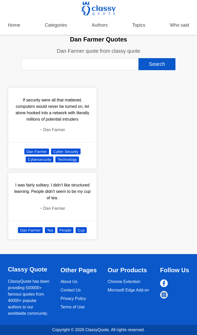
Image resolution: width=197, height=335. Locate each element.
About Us (69, 281)
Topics (138, 25)
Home (14, 25)
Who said (179, 25)
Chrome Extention (124, 281)
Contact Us (71, 290)
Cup (81, 230)
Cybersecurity (39, 159)
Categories (56, 25)
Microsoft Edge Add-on (128, 290)
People (66, 230)
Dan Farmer (36, 151)
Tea (50, 230)
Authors (99, 25)
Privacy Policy (73, 298)
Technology (67, 159)
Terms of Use (73, 307)
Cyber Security (65, 151)
